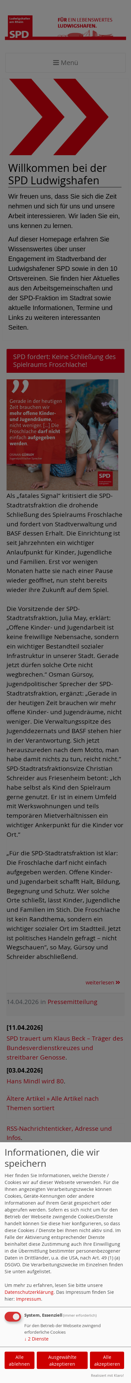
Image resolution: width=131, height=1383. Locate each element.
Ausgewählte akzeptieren (62, 1360)
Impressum (28, 1299)
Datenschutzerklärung (29, 1292)
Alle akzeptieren (107, 1360)
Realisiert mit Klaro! (107, 1375)
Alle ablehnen (19, 1360)
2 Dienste (36, 1339)
